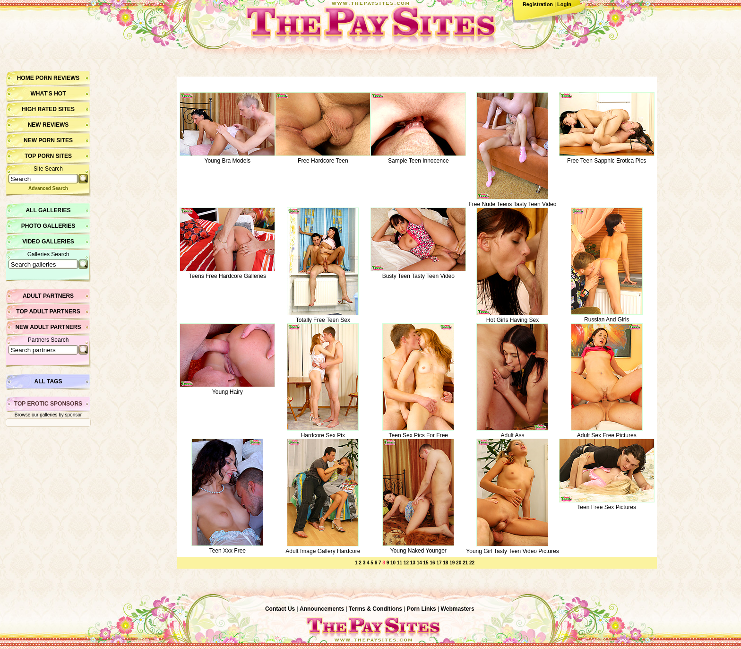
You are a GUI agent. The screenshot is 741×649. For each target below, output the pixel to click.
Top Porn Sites (48, 156)
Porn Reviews (57, 78)
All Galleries (48, 210)
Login (564, 4)
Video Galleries (48, 241)
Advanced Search (48, 188)
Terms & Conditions (375, 609)
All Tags (48, 381)
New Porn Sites (48, 140)
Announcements (322, 609)
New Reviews (48, 124)
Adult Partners (48, 296)
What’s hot (48, 93)
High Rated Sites (48, 109)
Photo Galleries (48, 226)
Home (25, 78)
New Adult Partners (48, 327)
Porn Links (421, 609)
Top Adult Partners (48, 311)
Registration (538, 4)
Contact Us (280, 609)
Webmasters (457, 609)
